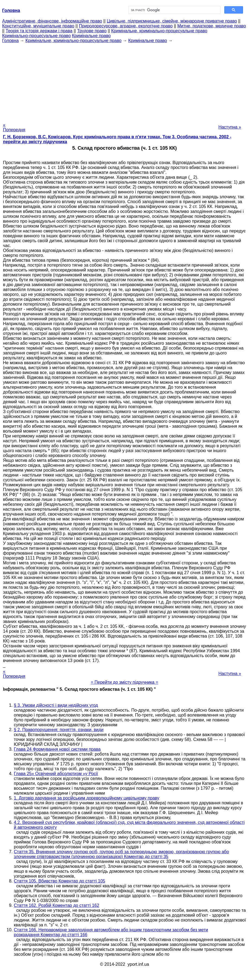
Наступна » (229, 127)
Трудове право (92, 30)
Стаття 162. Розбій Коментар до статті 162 (56, 905)
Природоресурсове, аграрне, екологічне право (126, 26)
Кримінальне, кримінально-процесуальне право (159, 30)
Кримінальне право (91, 35)
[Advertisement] (124, 81)
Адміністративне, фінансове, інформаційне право (52, 21)
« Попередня (14, 127)
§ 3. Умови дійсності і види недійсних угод (56, 705)
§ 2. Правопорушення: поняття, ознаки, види (59, 729)
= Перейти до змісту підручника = (124, 682)
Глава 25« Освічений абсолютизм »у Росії (56, 773)
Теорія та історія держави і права (39, 30)
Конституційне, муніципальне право (38, 26)
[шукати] (174, 10)
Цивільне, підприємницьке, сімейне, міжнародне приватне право (172, 21)
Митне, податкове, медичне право (211, 26)
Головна (10, 40)
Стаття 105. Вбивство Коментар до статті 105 (59, 881)
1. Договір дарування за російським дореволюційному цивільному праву (86, 798)
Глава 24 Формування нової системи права (57, 749)
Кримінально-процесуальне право (36, 35)
